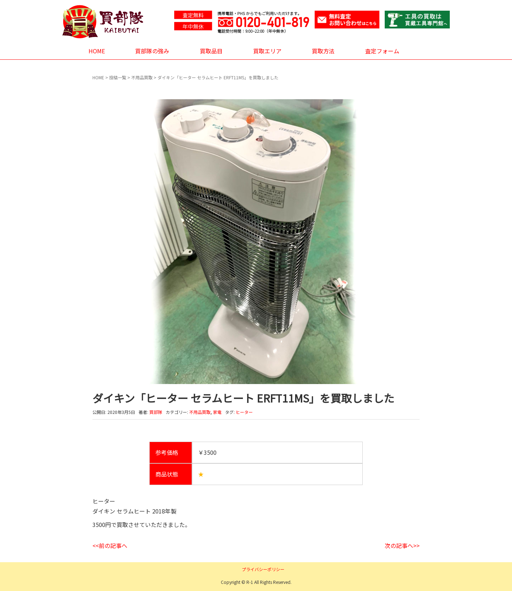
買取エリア (267, 51)
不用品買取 (142, 77)
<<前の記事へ (109, 545)
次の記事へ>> (402, 545)
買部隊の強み (152, 51)
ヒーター (244, 412)
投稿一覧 (117, 77)
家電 (217, 412)
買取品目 (211, 51)
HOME (97, 51)
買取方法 (323, 51)
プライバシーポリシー (263, 569)
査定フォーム (382, 51)
